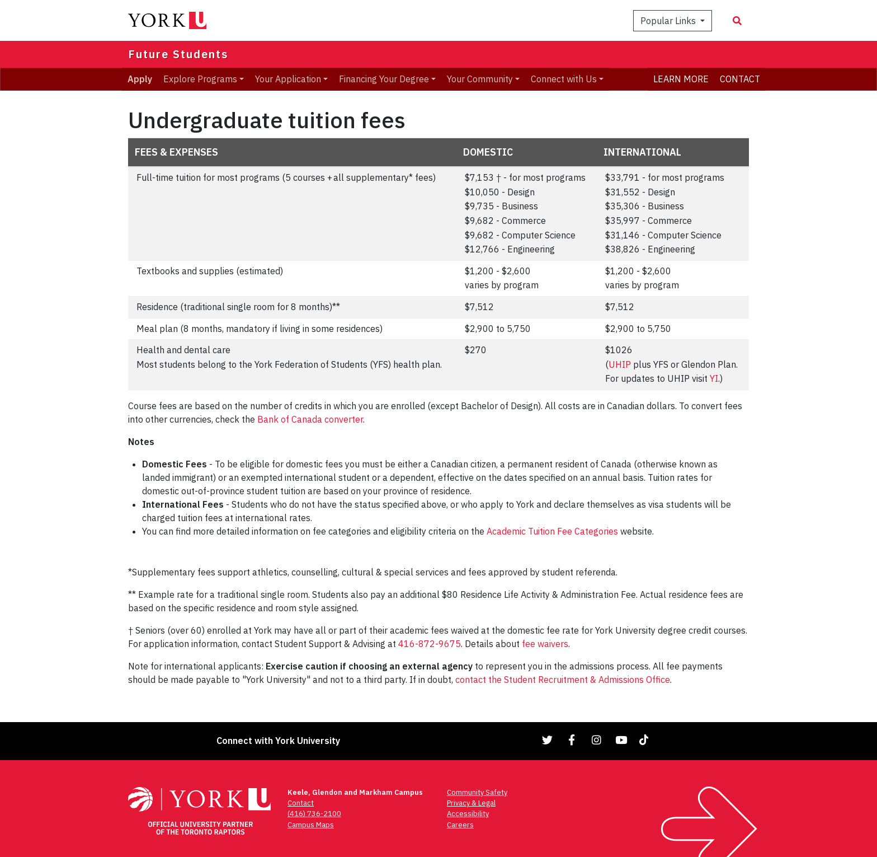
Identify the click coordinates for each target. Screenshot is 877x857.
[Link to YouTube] (621, 739)
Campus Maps (310, 825)
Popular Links (669, 20)
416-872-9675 (429, 643)
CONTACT (740, 79)
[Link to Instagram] (597, 739)
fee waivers (545, 643)
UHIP (620, 364)
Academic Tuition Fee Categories (552, 531)
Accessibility (468, 813)
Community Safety (477, 792)
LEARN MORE (681, 79)
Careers (460, 825)
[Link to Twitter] (547, 739)
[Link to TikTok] (646, 739)
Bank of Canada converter (310, 419)
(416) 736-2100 (314, 813)
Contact (300, 803)
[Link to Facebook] (572, 739)
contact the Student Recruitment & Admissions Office (562, 679)
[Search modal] (737, 20)
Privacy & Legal (471, 803)
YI (714, 378)
